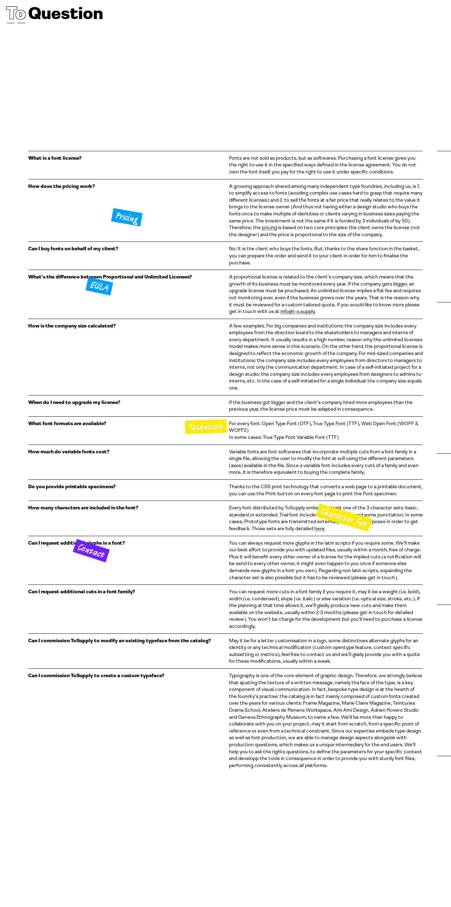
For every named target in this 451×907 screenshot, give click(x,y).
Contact (91, 550)
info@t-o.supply (297, 311)
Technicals (205, 426)
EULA (99, 286)
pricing (269, 227)
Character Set (343, 517)
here (319, 528)
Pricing (127, 217)
